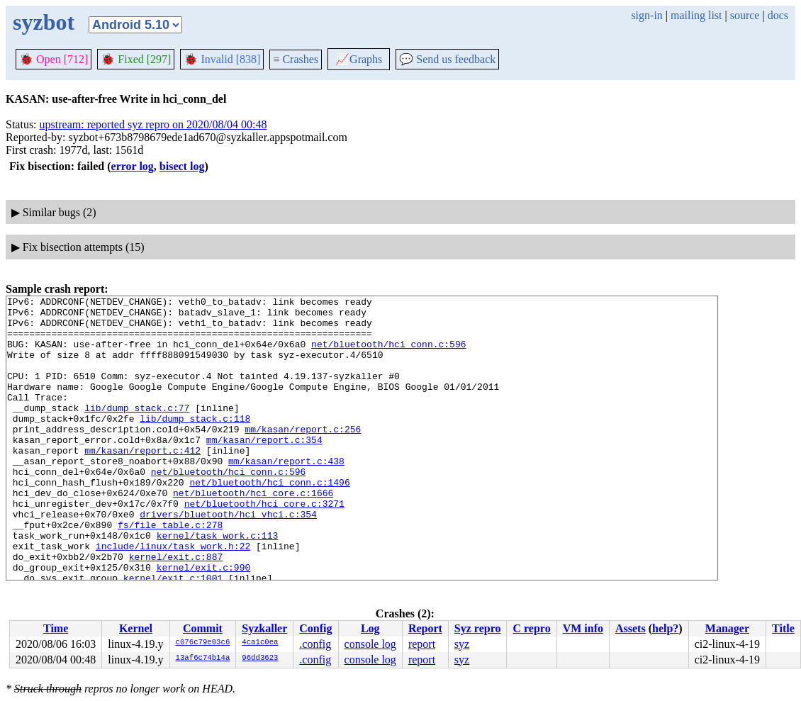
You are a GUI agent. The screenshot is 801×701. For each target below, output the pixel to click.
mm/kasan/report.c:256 (303, 456)
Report (425, 628)
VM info (583, 628)
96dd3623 (260, 658)
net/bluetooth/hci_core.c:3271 (264, 545)
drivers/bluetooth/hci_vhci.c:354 (228, 558)
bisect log (182, 166)
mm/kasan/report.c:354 (264, 469)
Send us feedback (447, 59)
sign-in (646, 15)
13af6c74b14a (203, 658)
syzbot (43, 22)
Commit (203, 628)
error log (132, 166)
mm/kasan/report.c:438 (286, 494)
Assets (630, 628)
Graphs (358, 59)
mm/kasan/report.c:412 (142, 482)
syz (461, 644)
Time (55, 628)
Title (783, 628)
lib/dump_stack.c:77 (136, 431)
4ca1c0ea (260, 643)
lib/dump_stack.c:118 (195, 443)
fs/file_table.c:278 (170, 571)
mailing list (696, 15)
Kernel (135, 628)
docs (778, 15)
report (421, 644)
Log (370, 628)
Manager (727, 628)
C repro (531, 628)
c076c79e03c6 (203, 643)
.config (315, 644)
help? (665, 628)
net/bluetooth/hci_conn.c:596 (388, 354)
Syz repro (477, 628)
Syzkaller (264, 628)
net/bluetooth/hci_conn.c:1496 (269, 520)
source (745, 15)
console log (370, 644)
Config (315, 628)
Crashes (295, 59)
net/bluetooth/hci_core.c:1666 (253, 533)
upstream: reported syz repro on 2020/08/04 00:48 (153, 124)
